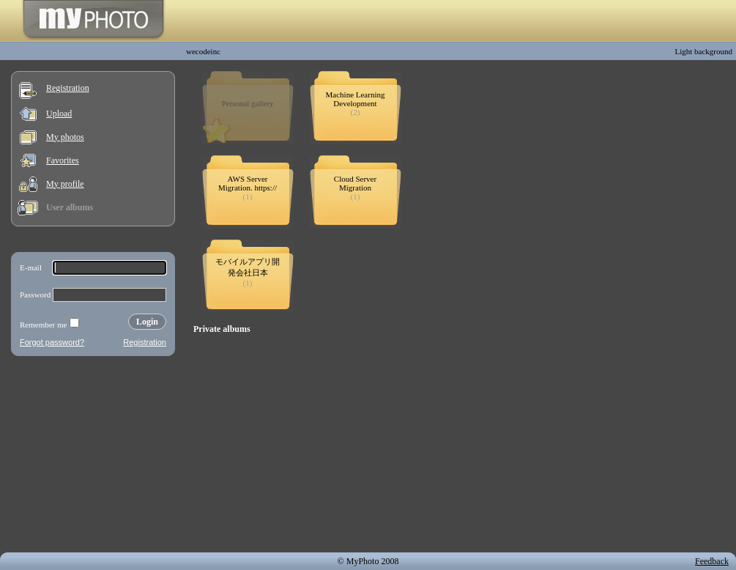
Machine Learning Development (355, 99)
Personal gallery (247, 103)
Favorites (62, 160)
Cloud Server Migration (355, 183)
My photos (65, 137)
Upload (59, 113)
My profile (65, 184)
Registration (67, 88)
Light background (703, 51)
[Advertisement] (93, 457)
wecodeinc (203, 51)
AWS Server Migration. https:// (247, 183)
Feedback (712, 561)
